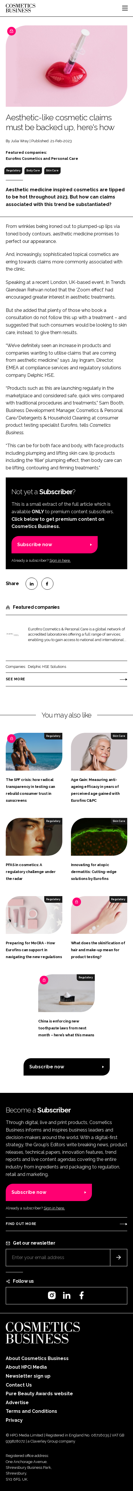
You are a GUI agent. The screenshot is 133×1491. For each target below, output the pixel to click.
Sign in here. (60, 560)
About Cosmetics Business (37, 1358)
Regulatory (13, 170)
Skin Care (52, 170)
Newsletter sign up (28, 1376)
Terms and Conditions (31, 1411)
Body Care (33, 170)
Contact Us (19, 1385)
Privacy (14, 1420)
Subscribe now (34, 544)
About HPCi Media (26, 1367)
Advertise (17, 1402)
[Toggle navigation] (125, 8)
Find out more (21, 1224)
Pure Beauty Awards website (39, 1393)
